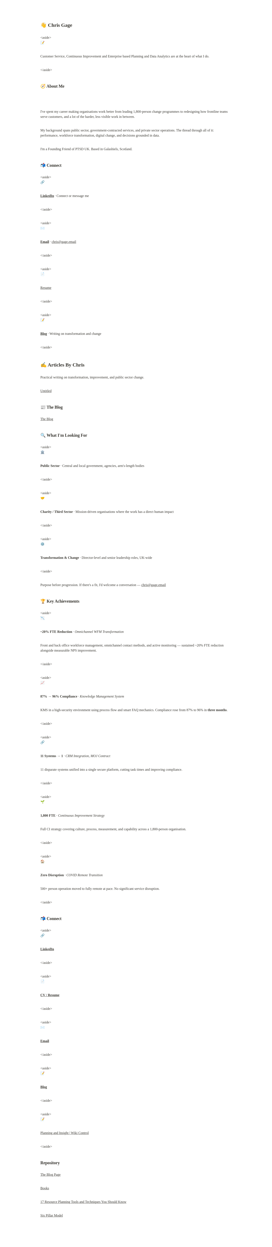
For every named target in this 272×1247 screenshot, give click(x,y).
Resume (45, 288)
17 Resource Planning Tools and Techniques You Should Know (83, 1202)
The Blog (46, 419)
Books (44, 1188)
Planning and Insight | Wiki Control (64, 1133)
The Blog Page (50, 1174)
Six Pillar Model (51, 1215)
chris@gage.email (64, 242)
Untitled (45, 391)
